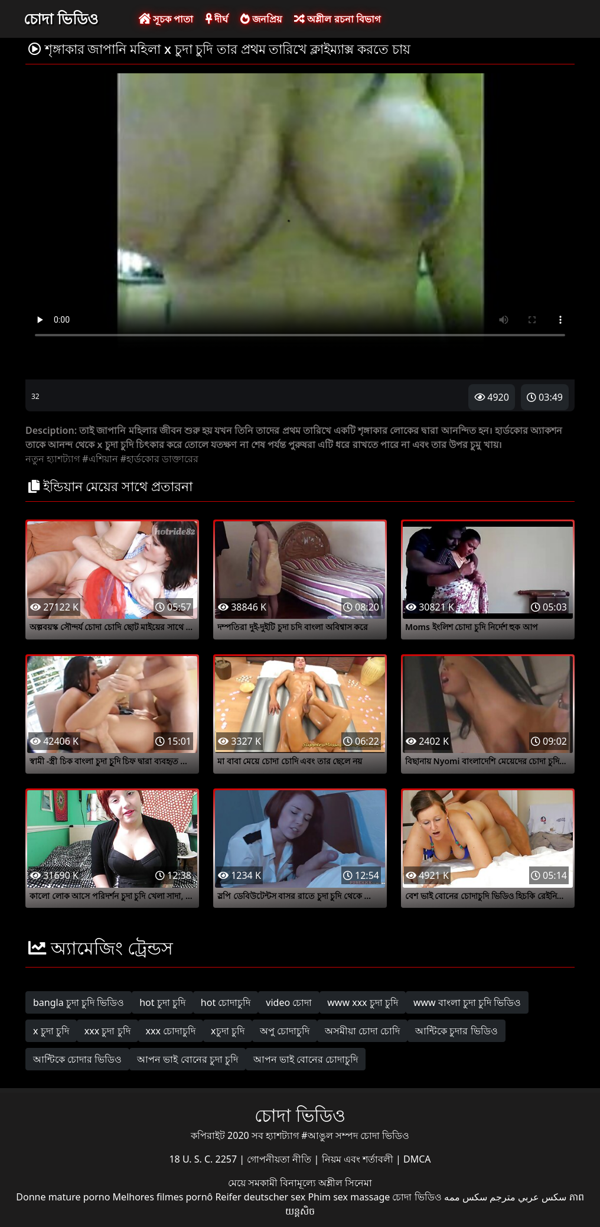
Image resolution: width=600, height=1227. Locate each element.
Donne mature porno (63, 1196)
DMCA (417, 1159)
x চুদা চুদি (51, 1030)
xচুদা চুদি (227, 1030)
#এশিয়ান (100, 458)
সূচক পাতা (166, 18)
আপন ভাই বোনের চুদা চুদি (187, 1059)
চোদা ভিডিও (61, 18)
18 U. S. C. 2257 (204, 1159)
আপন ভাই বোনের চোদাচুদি (305, 1059)
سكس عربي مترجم (528, 1196)
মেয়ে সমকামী (254, 1182)
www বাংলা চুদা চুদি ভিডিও (467, 1002)
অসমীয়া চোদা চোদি (362, 1030)
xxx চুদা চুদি (107, 1030)
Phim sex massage (349, 1196)
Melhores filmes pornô (163, 1196)
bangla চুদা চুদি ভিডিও (78, 1002)
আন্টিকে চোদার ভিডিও (77, 1059)
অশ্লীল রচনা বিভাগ (337, 18)
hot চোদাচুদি (226, 1002)
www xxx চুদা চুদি (362, 1002)
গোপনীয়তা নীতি (280, 1159)
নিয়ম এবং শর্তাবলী (359, 1159)
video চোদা (289, 1002)
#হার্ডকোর (139, 458)
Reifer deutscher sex (260, 1196)
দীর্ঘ (217, 18)
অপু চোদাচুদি (284, 1030)
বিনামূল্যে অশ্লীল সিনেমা (326, 1182)
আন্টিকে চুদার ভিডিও (456, 1030)
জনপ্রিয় (261, 18)
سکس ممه (465, 1196)
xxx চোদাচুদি (171, 1030)
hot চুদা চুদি (162, 1002)
